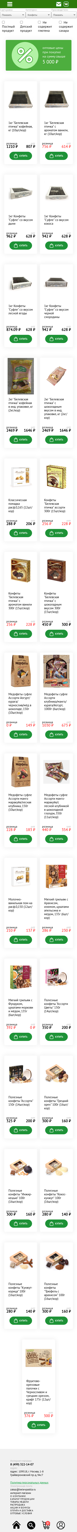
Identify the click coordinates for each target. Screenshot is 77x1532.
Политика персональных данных (29, 1482)
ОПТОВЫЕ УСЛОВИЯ (21, 1513)
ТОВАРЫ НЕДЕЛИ (19, 1501)
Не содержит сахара (66, 26)
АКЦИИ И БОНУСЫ (20, 1507)
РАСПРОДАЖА (17, 1504)
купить (20, 156)
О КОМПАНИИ (18, 1496)
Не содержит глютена (45, 26)
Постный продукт (8, 27)
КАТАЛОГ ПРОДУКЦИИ (22, 1499)
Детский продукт (26, 27)
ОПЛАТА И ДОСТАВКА (21, 1510)
